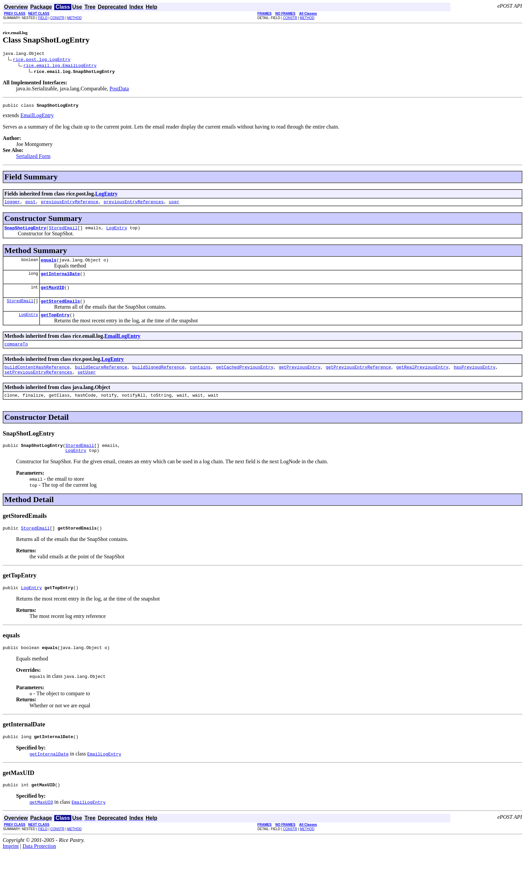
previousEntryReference (69, 205)
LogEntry (106, 196)
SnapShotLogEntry (25, 232)
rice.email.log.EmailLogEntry (59, 66)
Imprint (11, 866)
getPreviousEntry (299, 378)
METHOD (74, 18)
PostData (119, 89)
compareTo (16, 354)
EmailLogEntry (37, 117)
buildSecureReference (101, 378)
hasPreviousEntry (475, 378)
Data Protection (39, 866)
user (174, 205)
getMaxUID (52, 294)
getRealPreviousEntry (422, 378)
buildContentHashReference (37, 378)
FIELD (43, 18)
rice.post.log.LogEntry (42, 60)
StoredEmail (63, 232)
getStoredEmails (60, 309)
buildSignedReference (158, 378)
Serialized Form (33, 158)
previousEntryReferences (133, 205)
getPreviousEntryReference (358, 378)
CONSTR (57, 18)
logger (12, 205)
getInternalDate (60, 279)
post (30, 205)
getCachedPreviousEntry (245, 378)
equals (49, 265)
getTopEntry (55, 324)
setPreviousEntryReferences (38, 384)
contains (200, 378)
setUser (86, 384)
